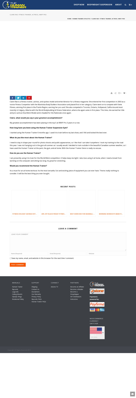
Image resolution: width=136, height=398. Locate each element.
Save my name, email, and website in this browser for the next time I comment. (43, 258)
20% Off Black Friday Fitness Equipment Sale (54, 214)
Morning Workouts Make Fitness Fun (112, 214)
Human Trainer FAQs (39, 302)
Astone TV (54, 287)
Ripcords (15, 289)
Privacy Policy (36, 297)
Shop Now (79, 4)
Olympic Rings (17, 297)
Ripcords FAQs (37, 299)
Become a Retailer (76, 289)
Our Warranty (36, 294)
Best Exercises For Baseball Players (83, 214)
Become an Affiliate (77, 287)
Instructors (74, 299)
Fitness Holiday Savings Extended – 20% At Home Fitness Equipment (25, 214)
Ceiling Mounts (17, 294)
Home (69, 19)
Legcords (15, 292)
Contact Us (35, 289)
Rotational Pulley (18, 299)
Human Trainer (17, 287)
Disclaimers (36, 292)
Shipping (34, 287)
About (118, 4)
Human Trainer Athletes (81, 19)
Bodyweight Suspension (99, 4)
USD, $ (93, 335)
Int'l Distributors (75, 297)
